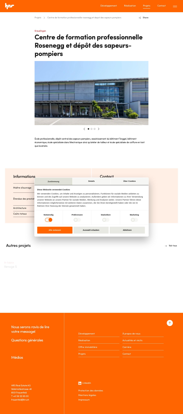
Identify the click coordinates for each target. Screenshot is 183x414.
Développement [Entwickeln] (86, 334)
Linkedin (84, 383)
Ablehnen (127, 230)
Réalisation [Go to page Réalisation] (130, 6)
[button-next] (98, 129)
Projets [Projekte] (82, 354)
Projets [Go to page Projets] (146, 6)
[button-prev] (84, 129)
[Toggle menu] (175, 6)
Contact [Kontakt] (127, 354)
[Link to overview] (171, 245)
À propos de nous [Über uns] (131, 334)
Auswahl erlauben (91, 230)
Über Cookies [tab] (129, 181)
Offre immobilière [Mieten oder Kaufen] (87, 347)
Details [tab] (91, 181)
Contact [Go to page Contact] (161, 6)
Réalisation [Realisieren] (84, 340)
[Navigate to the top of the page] (170, 323)
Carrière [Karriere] (127, 347)
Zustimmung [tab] (53, 181)
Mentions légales (87, 395)
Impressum (84, 400)
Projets (38, 18)
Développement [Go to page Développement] (108, 6)
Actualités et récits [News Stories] (132, 340)
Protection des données (90, 391)
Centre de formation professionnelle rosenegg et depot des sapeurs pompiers (84, 18)
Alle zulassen (55, 230)
